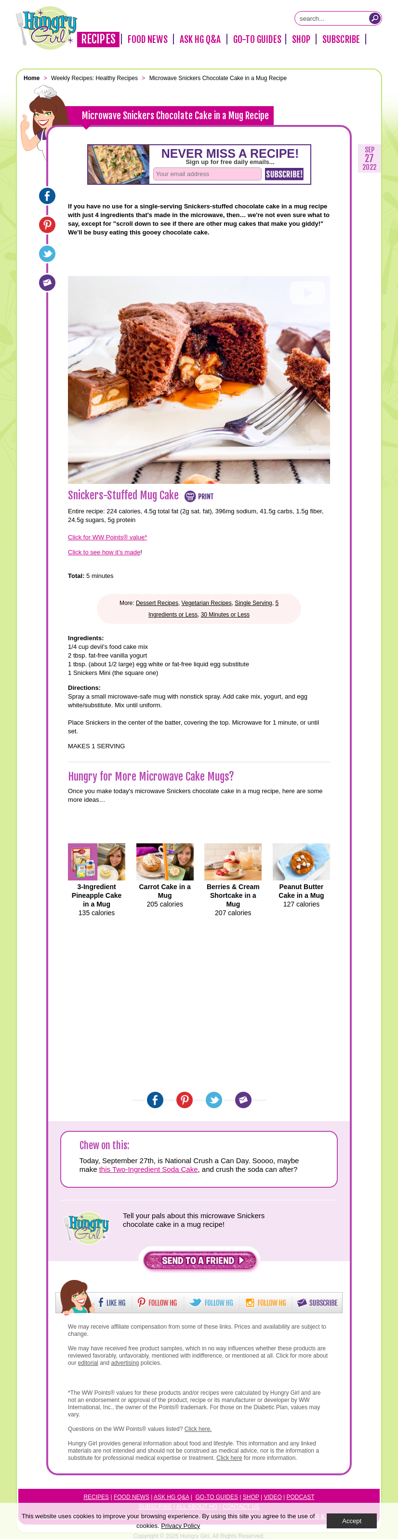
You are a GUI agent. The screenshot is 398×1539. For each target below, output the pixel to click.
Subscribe (341, 39)
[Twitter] (47, 253)
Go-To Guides (257, 39)
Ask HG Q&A (200, 39)
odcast (303, 1497)
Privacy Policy (180, 1525)
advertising (125, 1363)
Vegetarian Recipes (207, 603)
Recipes (98, 39)
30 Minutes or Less (225, 614)
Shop (301, 39)
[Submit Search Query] (375, 18)
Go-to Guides (217, 1497)
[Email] (47, 282)
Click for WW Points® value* (107, 537)
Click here (229, 1458)
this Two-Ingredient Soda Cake (148, 1169)
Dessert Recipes (157, 603)
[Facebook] (47, 196)
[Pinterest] (47, 224)
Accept (351, 1521)
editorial (88, 1363)
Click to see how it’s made (104, 552)
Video (272, 1497)
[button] (200, 1263)
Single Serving (253, 603)
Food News (148, 39)
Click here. (198, 1429)
